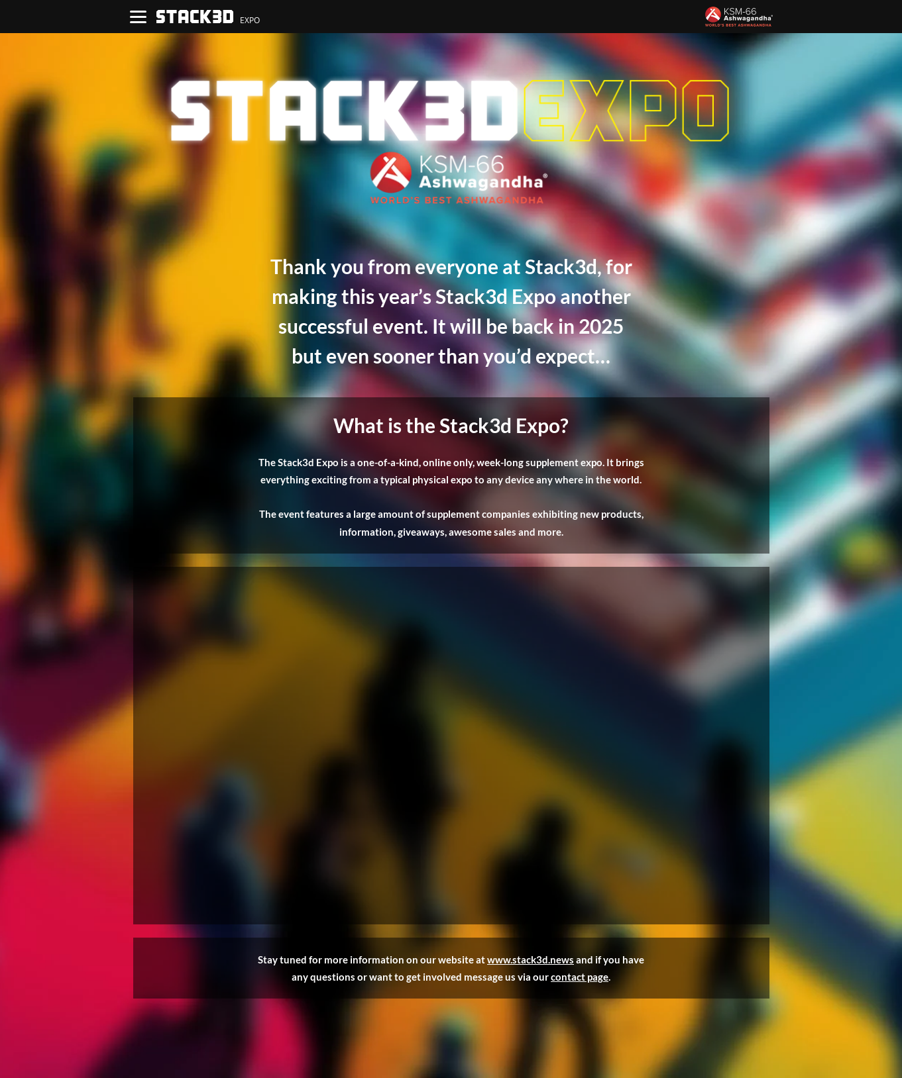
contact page (579, 977)
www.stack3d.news (530, 959)
